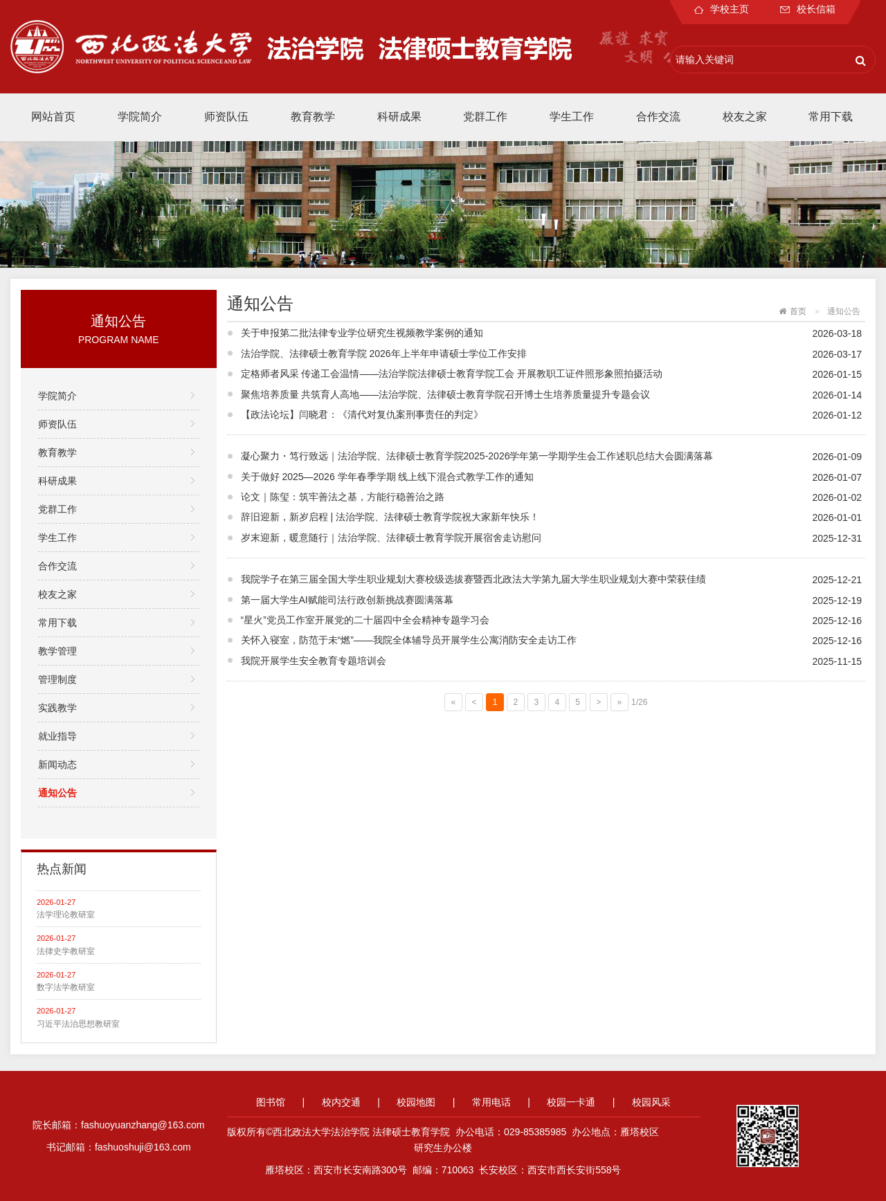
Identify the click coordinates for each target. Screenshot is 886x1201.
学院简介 (140, 116)
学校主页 (721, 9)
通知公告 (57, 792)
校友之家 (745, 116)
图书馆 (270, 1102)
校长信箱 (807, 9)
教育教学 (313, 116)
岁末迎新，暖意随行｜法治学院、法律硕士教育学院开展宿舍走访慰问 (391, 537)
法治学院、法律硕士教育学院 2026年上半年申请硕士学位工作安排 (384, 353)
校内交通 (341, 1102)
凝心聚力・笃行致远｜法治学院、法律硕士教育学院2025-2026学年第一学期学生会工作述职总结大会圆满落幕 (477, 455)
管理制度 (57, 679)
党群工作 (485, 116)
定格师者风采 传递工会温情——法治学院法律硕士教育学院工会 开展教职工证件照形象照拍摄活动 (452, 373)
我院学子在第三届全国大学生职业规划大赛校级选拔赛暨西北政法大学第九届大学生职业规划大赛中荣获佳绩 (473, 579)
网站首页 (53, 116)
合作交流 (658, 116)
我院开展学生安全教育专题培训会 (313, 660)
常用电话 (491, 1102)
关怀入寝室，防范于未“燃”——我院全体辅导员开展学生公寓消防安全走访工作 (409, 639)
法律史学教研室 (66, 951)
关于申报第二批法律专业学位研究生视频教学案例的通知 (362, 332)
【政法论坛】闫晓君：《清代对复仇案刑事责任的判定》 (362, 414)
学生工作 (572, 116)
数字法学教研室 (66, 987)
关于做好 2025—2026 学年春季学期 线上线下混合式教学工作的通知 (387, 476)
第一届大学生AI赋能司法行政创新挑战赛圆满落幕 (347, 599)
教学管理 (57, 651)
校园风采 (651, 1102)
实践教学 (57, 707)
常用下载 (830, 116)
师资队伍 (226, 116)
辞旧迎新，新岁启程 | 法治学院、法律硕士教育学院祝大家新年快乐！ (390, 516)
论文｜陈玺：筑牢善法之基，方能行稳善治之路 (342, 496)
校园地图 (416, 1102)
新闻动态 (57, 764)
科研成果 (399, 116)
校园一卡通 (571, 1102)
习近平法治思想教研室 (78, 1024)
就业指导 (57, 736)
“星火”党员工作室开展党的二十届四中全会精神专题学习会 (365, 619)
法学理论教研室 (66, 914)
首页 (798, 311)
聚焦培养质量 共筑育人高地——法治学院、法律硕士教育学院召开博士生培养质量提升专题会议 (446, 394)
